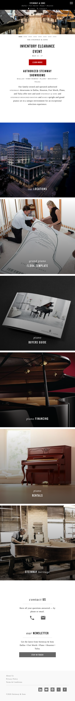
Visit (31, 8)
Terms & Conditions (14, 682)
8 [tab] (54, 36)
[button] (71, 3)
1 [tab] (20, 36)
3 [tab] (30, 36)
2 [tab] (25, 36)
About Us (10, 676)
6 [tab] (45, 36)
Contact (42, 8)
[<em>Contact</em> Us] (43, 620)
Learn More (37, 62)
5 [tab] (40, 36)
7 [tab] (50, 36)
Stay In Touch (37, 654)
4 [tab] (35, 36)
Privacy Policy (12, 679)
